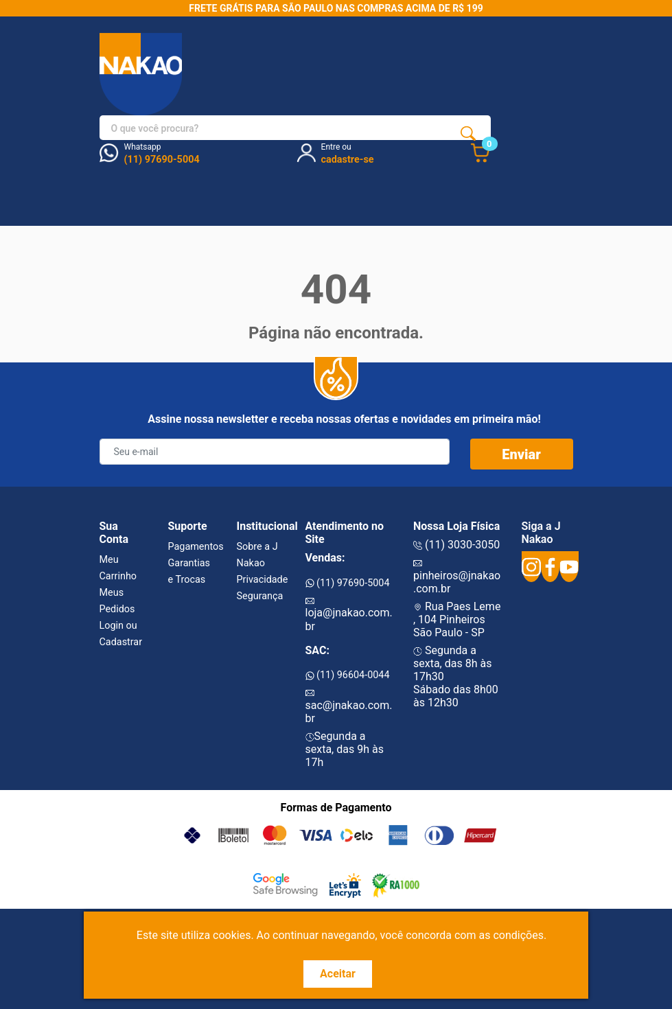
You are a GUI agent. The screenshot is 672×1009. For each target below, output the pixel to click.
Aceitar (338, 973)
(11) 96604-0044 (347, 675)
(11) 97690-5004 (347, 583)
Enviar (521, 454)
